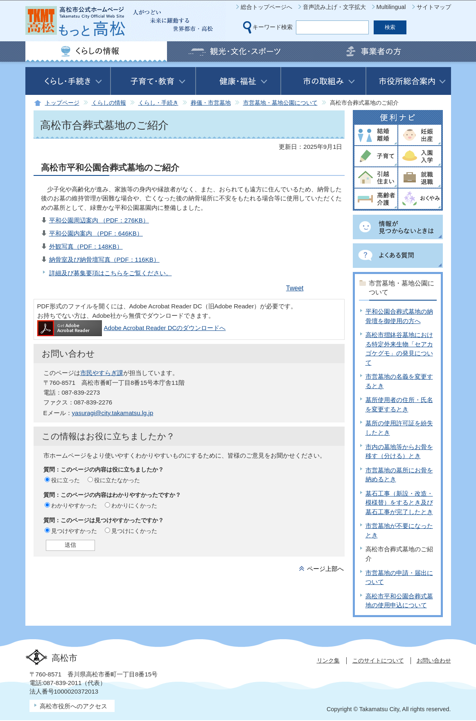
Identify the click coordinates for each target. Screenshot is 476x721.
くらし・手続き (158, 103)
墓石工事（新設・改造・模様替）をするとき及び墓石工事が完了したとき (399, 502)
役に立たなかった (117, 480)
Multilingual (391, 7)
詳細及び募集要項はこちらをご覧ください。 (110, 273)
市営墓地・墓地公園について (280, 103)
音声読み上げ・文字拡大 (334, 7)
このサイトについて (378, 660)
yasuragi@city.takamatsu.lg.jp (112, 412)
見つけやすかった (74, 531)
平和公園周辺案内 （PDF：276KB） (99, 220)
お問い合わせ (434, 660)
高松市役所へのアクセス (73, 706)
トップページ (62, 103)
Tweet (295, 288)
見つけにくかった (134, 531)
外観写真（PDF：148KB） (86, 246)
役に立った (65, 480)
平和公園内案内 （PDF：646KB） (96, 233)
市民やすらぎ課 (101, 372)
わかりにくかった (134, 505)
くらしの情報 (109, 103)
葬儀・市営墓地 (211, 103)
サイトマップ (434, 7)
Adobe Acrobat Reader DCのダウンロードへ (131, 327)
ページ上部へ (325, 568)
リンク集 (328, 660)
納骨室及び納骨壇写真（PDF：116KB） (104, 259)
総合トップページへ (266, 7)
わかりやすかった (74, 505)
